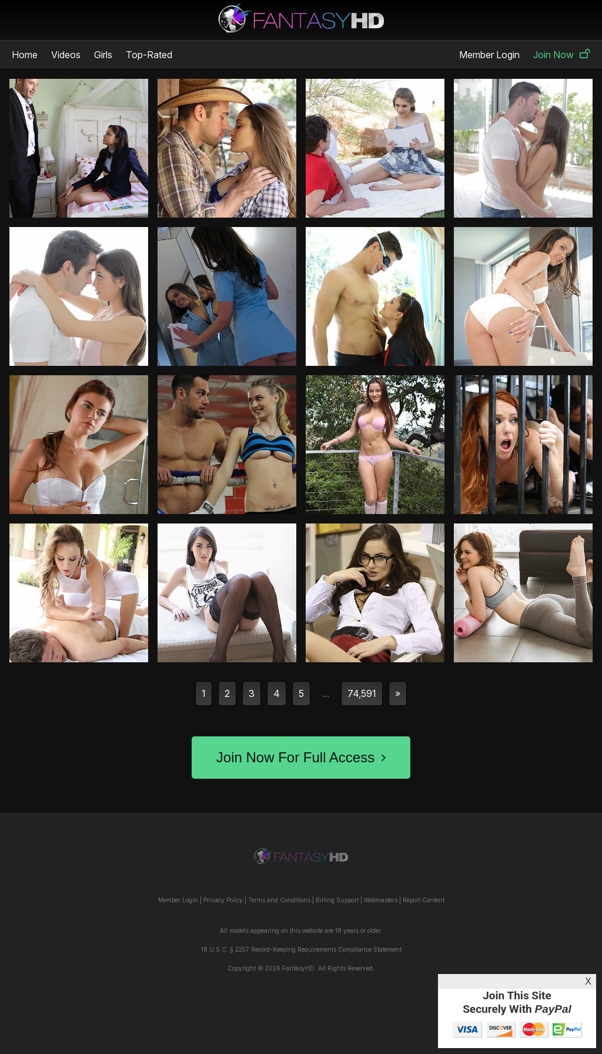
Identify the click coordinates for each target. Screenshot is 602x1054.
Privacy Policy (223, 899)
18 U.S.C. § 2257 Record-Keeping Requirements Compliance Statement (301, 949)
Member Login (489, 55)
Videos (66, 55)
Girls (103, 55)
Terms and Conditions (279, 899)
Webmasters (380, 899)
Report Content (423, 899)
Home (25, 55)
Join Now (561, 55)
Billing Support (337, 899)
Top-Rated (149, 55)
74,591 (361, 693)
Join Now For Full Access (301, 757)
